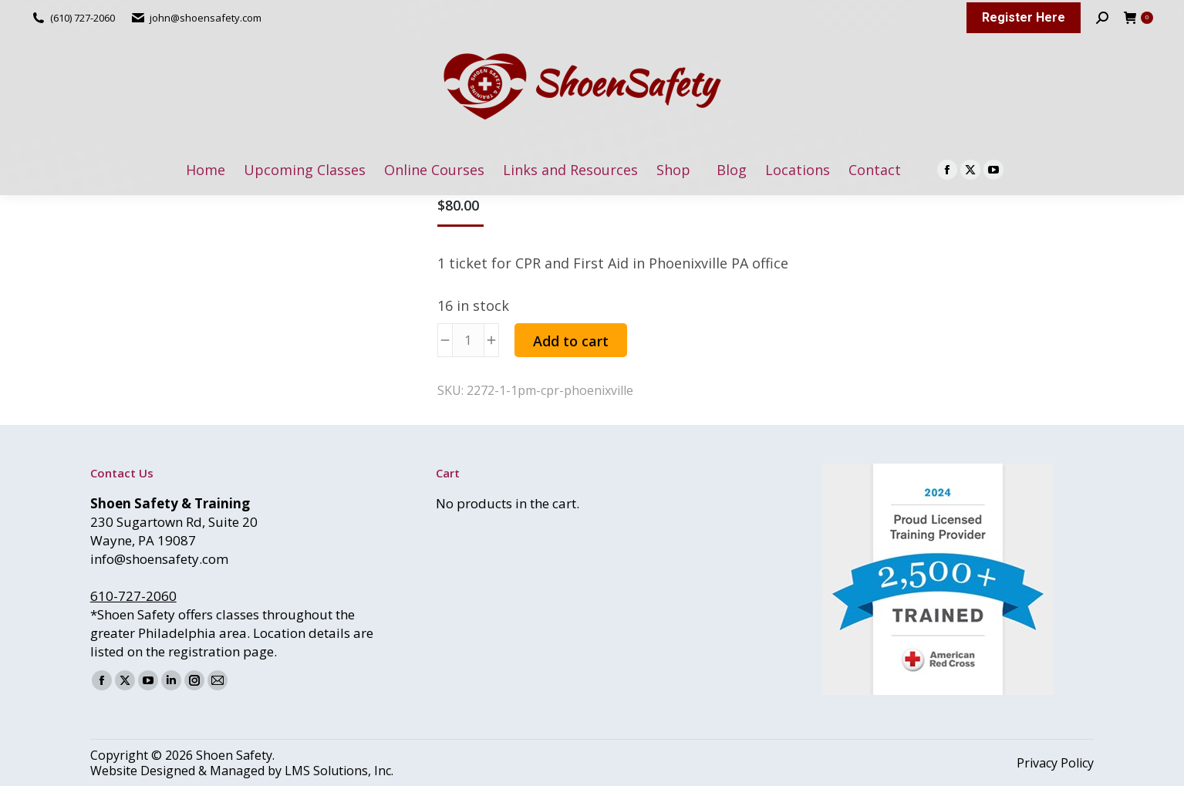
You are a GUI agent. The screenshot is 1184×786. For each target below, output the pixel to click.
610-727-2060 (133, 596)
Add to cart (571, 341)
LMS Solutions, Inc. (339, 770)
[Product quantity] (468, 340)
